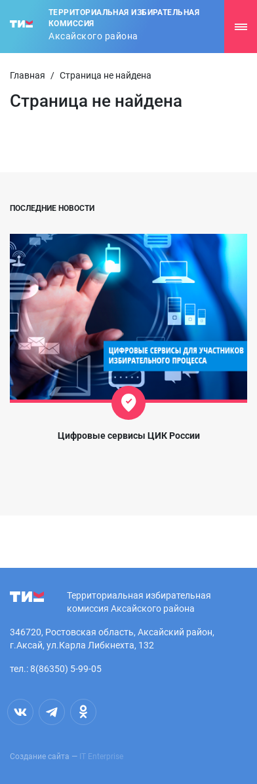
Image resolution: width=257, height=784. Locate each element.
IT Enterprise (101, 756)
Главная (27, 75)
